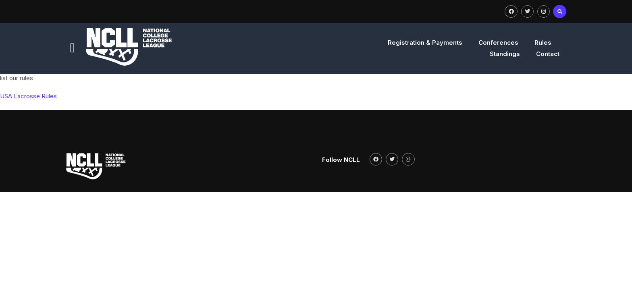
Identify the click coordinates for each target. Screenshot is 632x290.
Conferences (408, 53)
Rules (452, 53)
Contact (535, 53)
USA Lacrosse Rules (28, 106)
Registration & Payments (334, 53)
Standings (492, 53)
